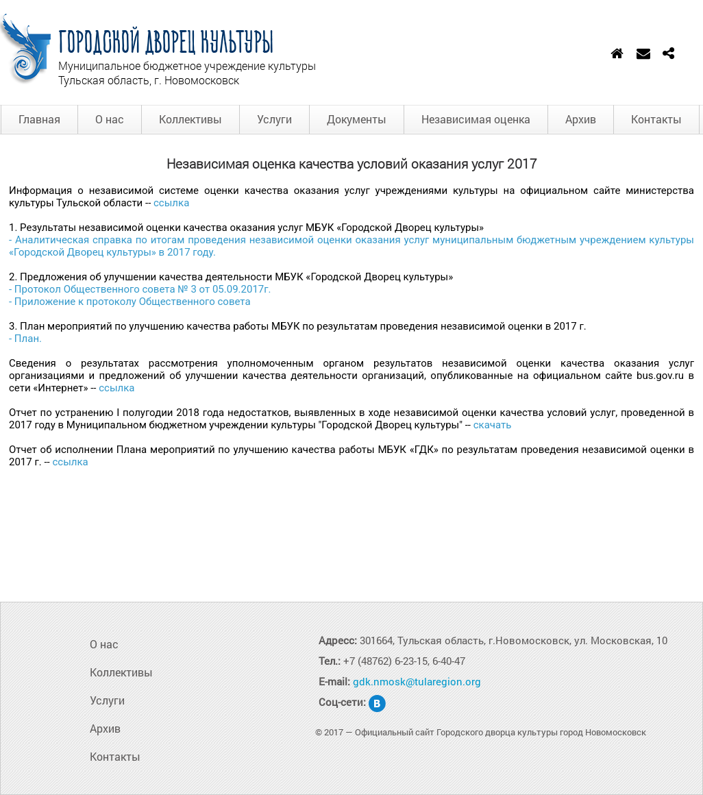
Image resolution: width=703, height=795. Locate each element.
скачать (492, 425)
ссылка (171, 203)
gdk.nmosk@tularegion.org (417, 681)
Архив (580, 119)
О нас (109, 119)
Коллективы (190, 119)
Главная (39, 119)
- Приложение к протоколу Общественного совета (130, 301)
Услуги (274, 119)
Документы (356, 119)
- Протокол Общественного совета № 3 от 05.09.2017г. (140, 289)
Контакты (656, 119)
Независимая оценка (475, 119)
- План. (25, 338)
